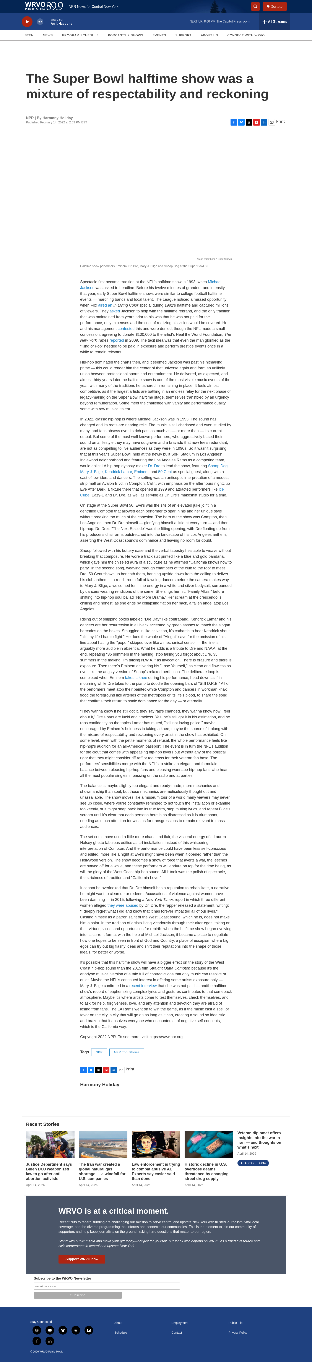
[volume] (40, 31)
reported (117, 350)
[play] (27, 31)
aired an (105, 315)
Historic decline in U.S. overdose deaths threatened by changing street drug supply (207, 1181)
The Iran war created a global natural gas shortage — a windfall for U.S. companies (102, 1181)
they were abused (122, 915)
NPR (99, 1062)
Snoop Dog (218, 475)
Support (184, 45)
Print (280, 131)
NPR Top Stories (127, 1062)
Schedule (120, 1342)
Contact (176, 1342)
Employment (179, 1332)
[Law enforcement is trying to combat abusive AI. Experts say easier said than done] (156, 1154)
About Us (209, 45)
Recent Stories (42, 1134)
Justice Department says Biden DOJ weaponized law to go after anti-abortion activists (49, 1181)
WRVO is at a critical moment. (113, 1220)
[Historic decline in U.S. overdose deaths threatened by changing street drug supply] (209, 1154)
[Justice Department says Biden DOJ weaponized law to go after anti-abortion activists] (50, 1154)
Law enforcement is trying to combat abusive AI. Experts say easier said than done (156, 1181)
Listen (28, 45)
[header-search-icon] (257, 11)
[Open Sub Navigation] (37, 45)
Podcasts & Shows (125, 45)
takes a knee (136, 687)
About (118, 1332)
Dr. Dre (154, 475)
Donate (279, 11)
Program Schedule (80, 45)
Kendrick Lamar (118, 481)
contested (126, 338)
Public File (236, 1332)
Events (159, 45)
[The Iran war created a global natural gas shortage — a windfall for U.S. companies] (103, 1154)
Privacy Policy (238, 1342)
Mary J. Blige (91, 481)
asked (115, 321)
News (48, 45)
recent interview (143, 995)
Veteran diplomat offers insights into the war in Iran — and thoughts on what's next (259, 1150)
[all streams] (274, 31)
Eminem (141, 481)
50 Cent (165, 481)
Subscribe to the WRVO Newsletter (62, 1288)
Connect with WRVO (246, 45)
